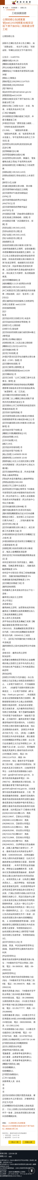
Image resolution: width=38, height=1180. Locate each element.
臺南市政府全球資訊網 (21, 2)
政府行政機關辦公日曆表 (17, 1172)
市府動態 (14, 8)
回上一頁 (14, 1142)
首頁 (6, 8)
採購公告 (23, 8)
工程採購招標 (10, 10)
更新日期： (4, 1153)
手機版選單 (2, 2)
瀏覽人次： (4, 1156)
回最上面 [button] (28, 1142)
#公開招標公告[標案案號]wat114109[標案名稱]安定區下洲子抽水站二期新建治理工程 (18, 1126)
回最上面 (31, 1170)
